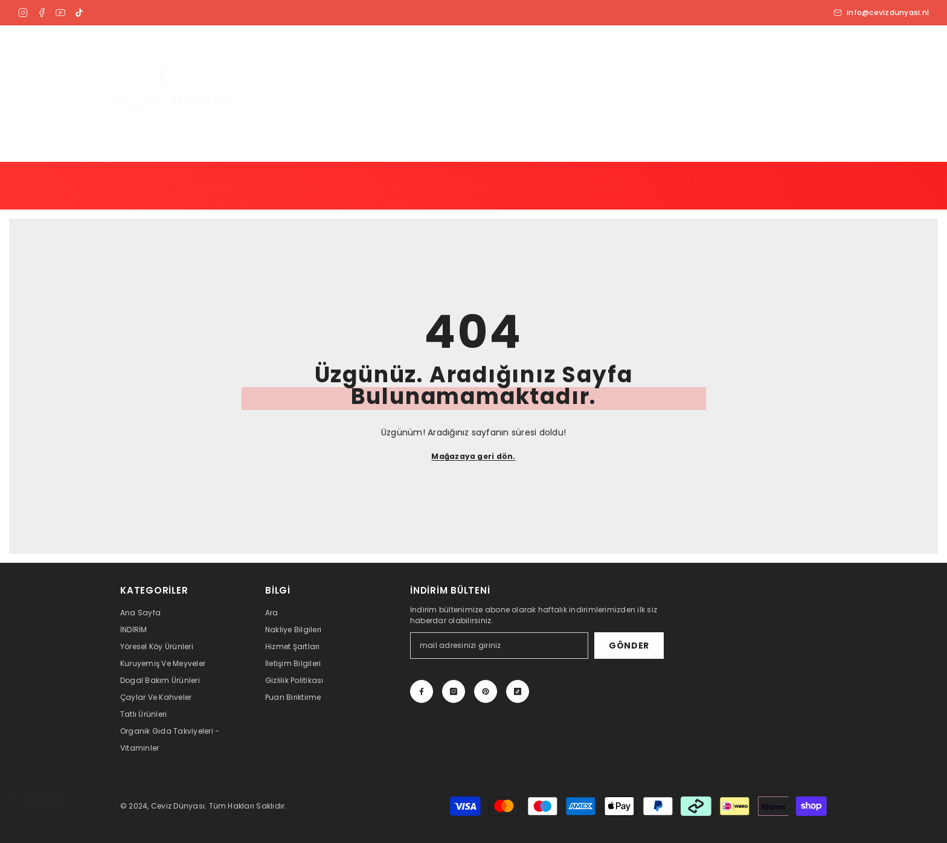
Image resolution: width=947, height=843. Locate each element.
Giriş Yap (810, 145)
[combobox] (35, 796)
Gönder (629, 645)
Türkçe (29, 797)
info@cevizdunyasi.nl (881, 12)
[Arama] (778, 62)
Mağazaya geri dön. (473, 456)
